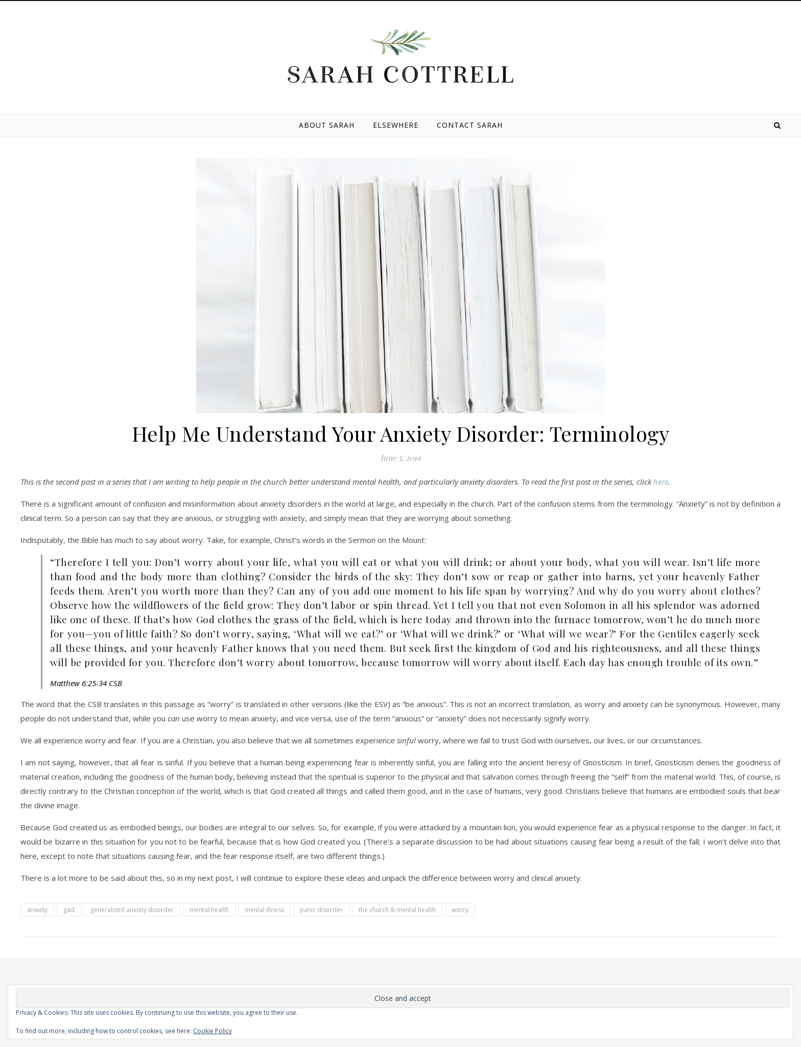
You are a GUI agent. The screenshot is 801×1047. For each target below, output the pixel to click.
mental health (209, 909)
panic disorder (321, 909)
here (660, 481)
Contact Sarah (470, 125)
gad (69, 909)
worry (460, 909)
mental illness (264, 909)
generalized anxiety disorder (132, 909)
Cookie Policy (212, 1031)
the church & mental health (397, 909)
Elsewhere (395, 125)
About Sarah (327, 125)
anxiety (37, 909)
